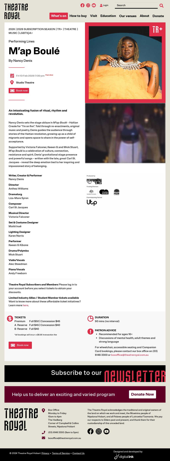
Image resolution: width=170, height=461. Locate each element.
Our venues (127, 16)
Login (104, 5)
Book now (22, 90)
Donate (158, 16)
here (25, 305)
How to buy (78, 16)
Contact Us (78, 453)
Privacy (45, 453)
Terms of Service (61, 453)
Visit (93, 16)
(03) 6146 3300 (56, 432)
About (144, 16)
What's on (58, 16)
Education (108, 16)
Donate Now (142, 394)
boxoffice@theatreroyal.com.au (130, 355)
